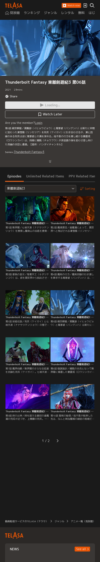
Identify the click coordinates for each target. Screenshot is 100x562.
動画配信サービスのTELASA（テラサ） (26, 521)
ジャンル (59, 521)
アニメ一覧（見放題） (83, 521)
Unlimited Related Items (45, 176)
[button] (71, 5)
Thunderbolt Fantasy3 (29, 152)
